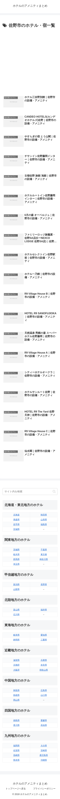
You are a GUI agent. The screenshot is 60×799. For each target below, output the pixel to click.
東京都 (44, 554)
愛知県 (44, 635)
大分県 (44, 745)
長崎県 (16, 755)
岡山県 (16, 700)
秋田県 (44, 515)
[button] (54, 491)
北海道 (16, 515)
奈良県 (44, 665)
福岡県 (16, 745)
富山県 (16, 609)
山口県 (44, 695)
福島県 (44, 524)
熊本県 (16, 760)
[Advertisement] (30, 61)
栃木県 (16, 554)
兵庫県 (44, 660)
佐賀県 (16, 750)
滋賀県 (16, 660)
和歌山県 (44, 670)
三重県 (44, 640)
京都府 (16, 665)
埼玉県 (16, 564)
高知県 (44, 725)
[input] (30, 491)
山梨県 (16, 589)
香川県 (16, 725)
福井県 (44, 609)
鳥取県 (16, 690)
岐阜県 (16, 635)
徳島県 (16, 720)
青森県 (16, 519)
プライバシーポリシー (44, 788)
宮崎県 (44, 750)
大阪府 (16, 670)
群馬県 (16, 559)
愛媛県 (44, 720)
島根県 (16, 695)
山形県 (44, 519)
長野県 (44, 584)
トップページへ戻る (16, 788)
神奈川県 (44, 559)
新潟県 (16, 584)
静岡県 (16, 640)
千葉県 (44, 549)
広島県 (44, 690)
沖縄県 (44, 760)
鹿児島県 (44, 755)
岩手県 (16, 524)
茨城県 (16, 549)
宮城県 (16, 529)
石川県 (16, 614)
